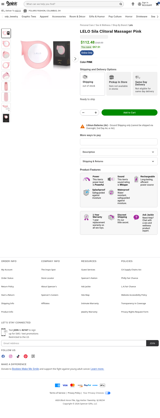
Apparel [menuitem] (44, 16)
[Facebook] (3, 356)
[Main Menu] (3, 4)
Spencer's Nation (89, 278)
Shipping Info (7, 303)
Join (152, 343)
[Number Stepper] (89, 112)
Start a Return (8, 295)
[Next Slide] (75, 59)
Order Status (7, 278)
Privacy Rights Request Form (134, 311)
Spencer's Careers (49, 295)
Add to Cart (129, 112)
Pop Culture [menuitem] (115, 16)
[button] (45, 55)
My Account (6, 269)
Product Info (7, 311)
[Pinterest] (26, 356)
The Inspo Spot (48, 269)
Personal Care (87, 25)
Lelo (131, 25)
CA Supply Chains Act (131, 269)
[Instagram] (10, 356)
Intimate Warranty (90, 303)
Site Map (85, 295)
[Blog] (33, 356)
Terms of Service (57, 392)
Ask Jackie (86, 286)
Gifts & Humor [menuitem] (97, 16)
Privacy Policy (74, 392)
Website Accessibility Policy (134, 295)
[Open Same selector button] (11, 11)
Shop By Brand (119, 25)
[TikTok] (18, 356)
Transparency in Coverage (133, 303)
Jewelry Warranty (89, 311)
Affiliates (45, 303)
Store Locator (47, 278)
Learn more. (97, 369)
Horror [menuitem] (128, 16)
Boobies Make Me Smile (25, 369)
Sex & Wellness (103, 25)
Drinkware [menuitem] (141, 16)
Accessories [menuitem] (59, 16)
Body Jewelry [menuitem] (10, 16)
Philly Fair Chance (129, 278)
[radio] (92, 84)
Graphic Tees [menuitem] (29, 16)
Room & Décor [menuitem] (77, 16)
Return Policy (7, 286)
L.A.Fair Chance (128, 286)
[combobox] (74, 4)
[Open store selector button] (42, 11)
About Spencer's (49, 286)
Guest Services (88, 269)
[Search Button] (121, 4)
